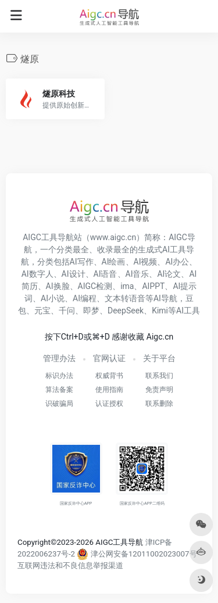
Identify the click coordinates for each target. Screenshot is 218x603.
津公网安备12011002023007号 (136, 554)
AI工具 (188, 310)
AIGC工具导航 (48, 237)
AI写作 (82, 261)
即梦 (91, 310)
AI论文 (169, 274)
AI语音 (105, 274)
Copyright (34, 542)
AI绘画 (114, 261)
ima (127, 286)
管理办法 (59, 358)
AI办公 (177, 261)
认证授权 (109, 403)
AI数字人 (37, 274)
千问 (67, 310)
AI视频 (146, 261)
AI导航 (165, 298)
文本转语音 (125, 298)
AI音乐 (137, 274)
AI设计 (73, 274)
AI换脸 (58, 286)
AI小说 (53, 298)
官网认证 (109, 358)
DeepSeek (126, 310)
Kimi (160, 310)
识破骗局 (59, 403)
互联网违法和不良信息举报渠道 (70, 565)
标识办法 (59, 376)
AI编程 (85, 298)
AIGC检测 (95, 286)
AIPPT (153, 286)
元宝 (42, 310)
